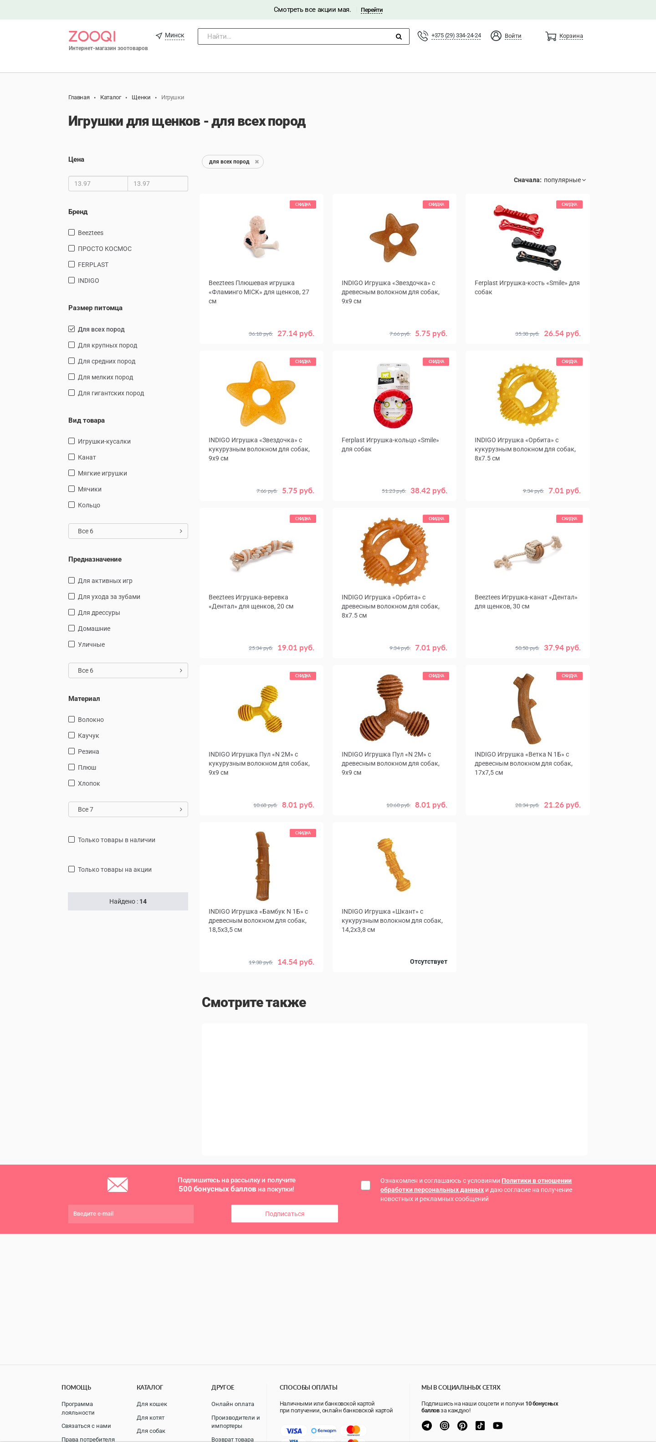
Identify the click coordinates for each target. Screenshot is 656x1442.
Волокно (91, 719)
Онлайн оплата (232, 1404)
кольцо (89, 505)
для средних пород (106, 361)
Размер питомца (95, 308)
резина (88, 751)
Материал (84, 699)
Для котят (150, 1417)
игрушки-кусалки (104, 441)
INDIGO (88, 280)
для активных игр (105, 580)
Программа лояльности (78, 1408)
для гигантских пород (111, 393)
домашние (94, 628)
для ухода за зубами (109, 596)
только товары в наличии (116, 840)
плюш (87, 767)
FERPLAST (93, 264)
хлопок (89, 783)
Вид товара (86, 420)
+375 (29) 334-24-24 (456, 35)
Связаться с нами (86, 1425)
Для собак (151, 1430)
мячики (90, 489)
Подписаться (285, 1213)
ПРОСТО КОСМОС (105, 248)
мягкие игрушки (102, 473)
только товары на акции (115, 869)
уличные (91, 644)
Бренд (77, 212)
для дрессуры (99, 612)
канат (87, 457)
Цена (76, 159)
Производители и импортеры (235, 1422)
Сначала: (528, 180)
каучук (88, 735)
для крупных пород (107, 345)
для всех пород (101, 329)
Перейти (371, 9)
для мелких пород (105, 377)
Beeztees (90, 232)
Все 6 (130, 531)
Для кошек (152, 1404)
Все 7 (130, 809)
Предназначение (95, 559)
